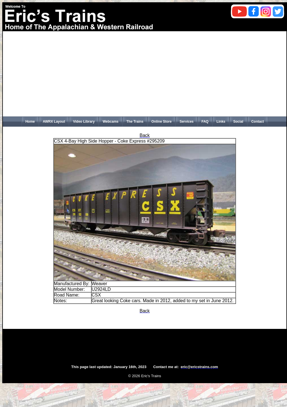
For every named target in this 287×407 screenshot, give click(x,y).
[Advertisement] (144, 74)
